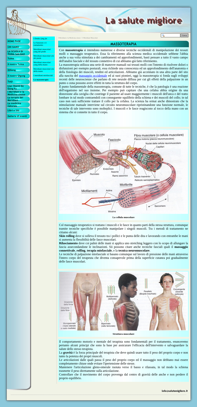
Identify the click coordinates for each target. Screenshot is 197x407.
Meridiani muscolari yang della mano (42, 63)
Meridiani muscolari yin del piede (43, 57)
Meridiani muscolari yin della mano (43, 70)
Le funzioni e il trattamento (40, 44)
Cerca (184, 35)
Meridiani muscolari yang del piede (42, 50)
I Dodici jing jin (40, 38)
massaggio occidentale (93, 75)
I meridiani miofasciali (43, 75)
